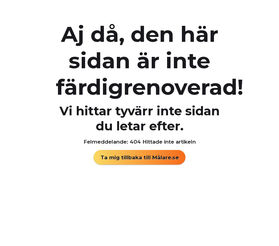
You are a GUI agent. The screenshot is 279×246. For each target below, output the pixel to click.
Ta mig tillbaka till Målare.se (140, 157)
